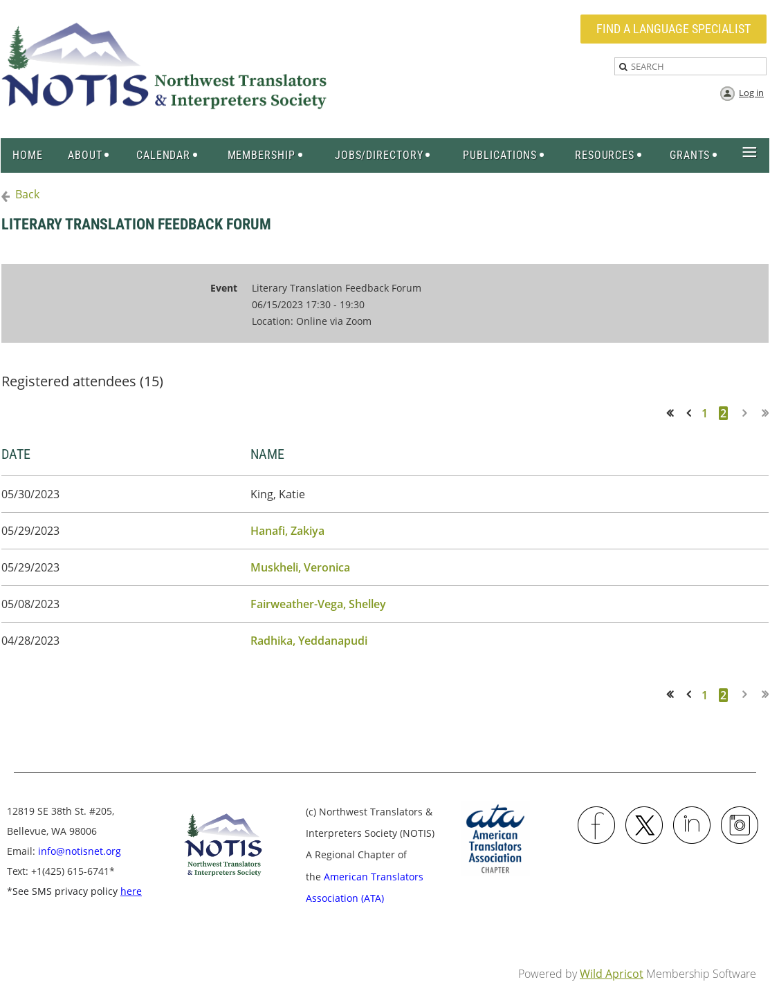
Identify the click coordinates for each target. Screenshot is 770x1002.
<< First (674, 694)
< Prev (691, 694)
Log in (751, 92)
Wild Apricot (611, 973)
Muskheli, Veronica (300, 567)
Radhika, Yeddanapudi (308, 640)
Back (27, 194)
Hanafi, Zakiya (287, 530)
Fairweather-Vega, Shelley (318, 604)
